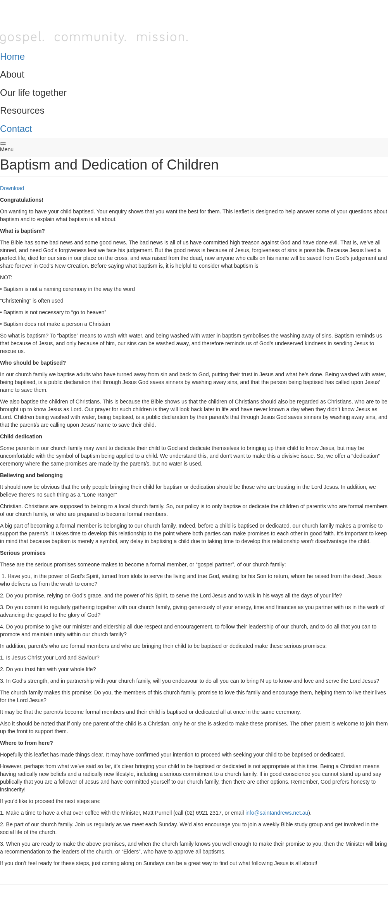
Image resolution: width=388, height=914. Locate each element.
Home (12, 56)
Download (12, 188)
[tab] (194, 57)
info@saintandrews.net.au (276, 813)
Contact (16, 128)
